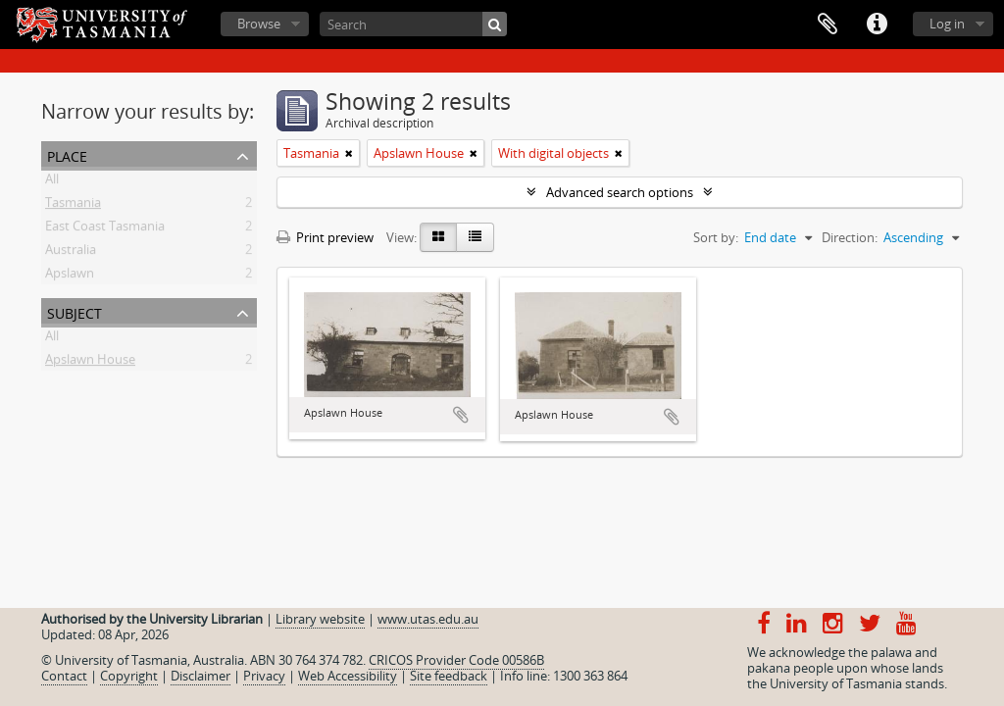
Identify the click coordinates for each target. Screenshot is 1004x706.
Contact (64, 675)
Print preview (325, 237)
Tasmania (73, 206)
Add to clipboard (461, 415)
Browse (258, 23)
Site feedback (448, 675)
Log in (947, 23)
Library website (320, 619)
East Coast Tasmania (105, 229)
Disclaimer (200, 675)
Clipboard (827, 24)
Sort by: (715, 237)
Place (67, 154)
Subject (74, 311)
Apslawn (69, 276)
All (52, 182)
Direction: (850, 237)
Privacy (264, 675)
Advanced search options (619, 192)
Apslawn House (90, 363)
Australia (70, 253)
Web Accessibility (347, 675)
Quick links (876, 24)
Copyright (129, 675)
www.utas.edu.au (427, 619)
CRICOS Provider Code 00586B (456, 660)
